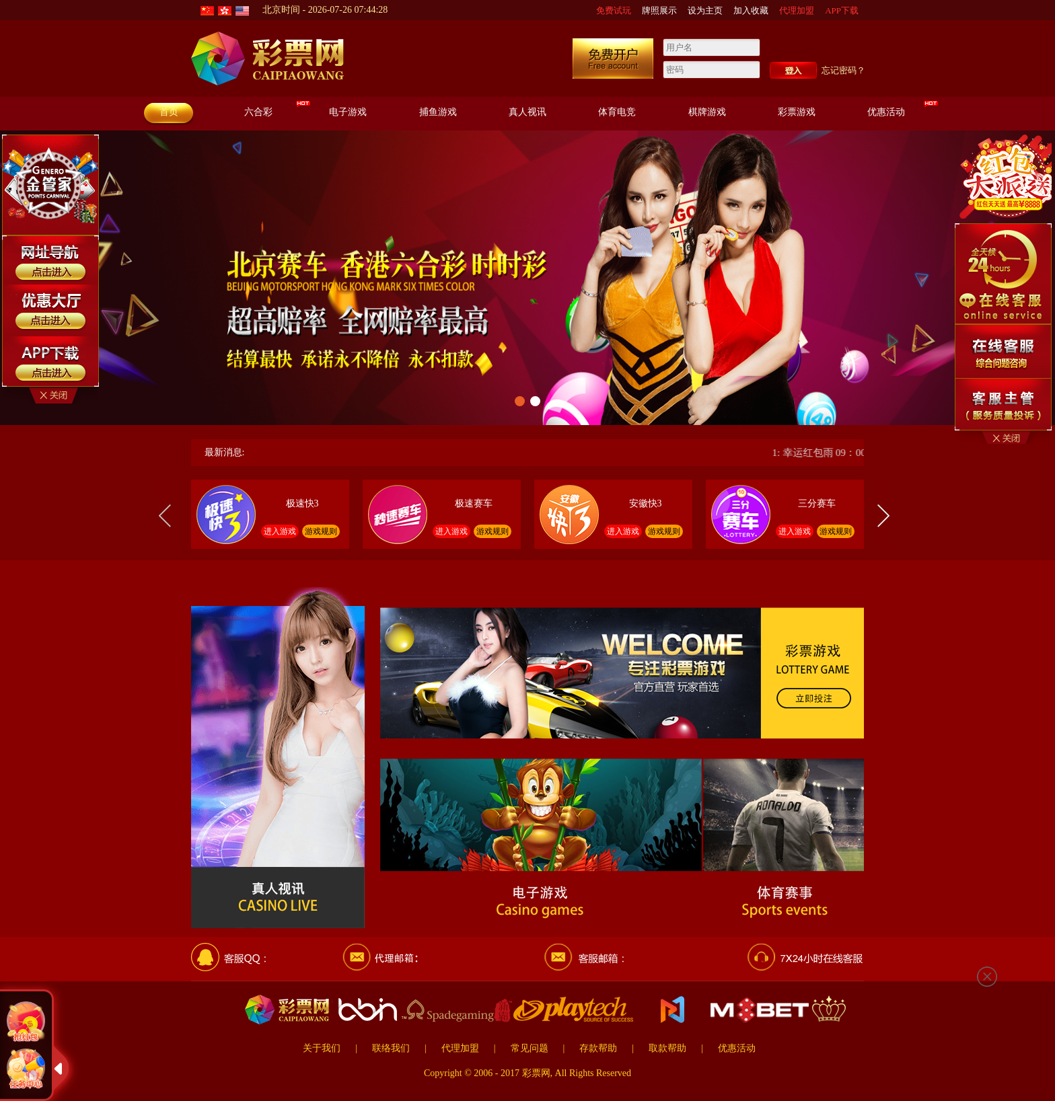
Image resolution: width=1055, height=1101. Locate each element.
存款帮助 (598, 1048)
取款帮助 (667, 1048)
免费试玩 (613, 10)
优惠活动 (737, 1048)
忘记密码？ (843, 70)
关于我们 (321, 1048)
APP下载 (842, 10)
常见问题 (529, 1048)
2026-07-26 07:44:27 (348, 10)
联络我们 (391, 1048)
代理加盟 (796, 10)
